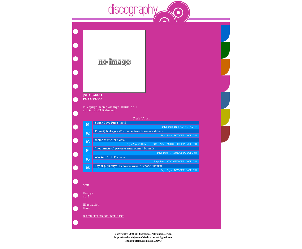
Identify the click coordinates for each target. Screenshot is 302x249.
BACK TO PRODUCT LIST (103, 216)
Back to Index (151, 11)
